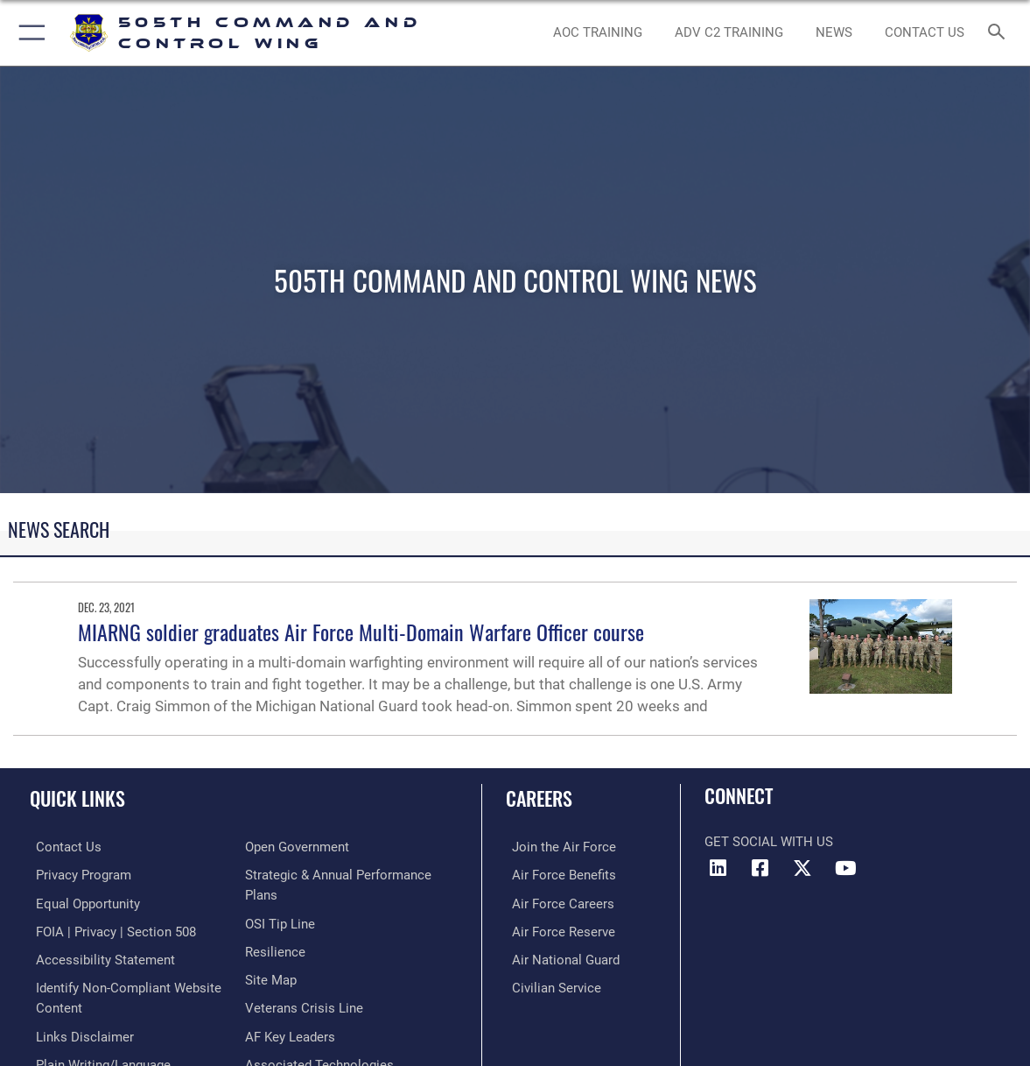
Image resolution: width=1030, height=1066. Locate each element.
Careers (539, 798)
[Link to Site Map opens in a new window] (271, 977)
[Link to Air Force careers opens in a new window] (557, 902)
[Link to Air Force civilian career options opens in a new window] (550, 984)
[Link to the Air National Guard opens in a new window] (559, 957)
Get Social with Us (768, 842)
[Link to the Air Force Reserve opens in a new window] (557, 930)
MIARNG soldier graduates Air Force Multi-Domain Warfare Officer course (361, 631)
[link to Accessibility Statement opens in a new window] (99, 957)
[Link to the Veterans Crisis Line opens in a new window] (304, 1005)
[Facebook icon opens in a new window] (760, 868)
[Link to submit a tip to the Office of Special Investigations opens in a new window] (280, 921)
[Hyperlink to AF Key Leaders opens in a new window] (290, 1032)
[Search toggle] (998, 33)
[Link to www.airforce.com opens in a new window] (558, 847)
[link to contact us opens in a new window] (924, 32)
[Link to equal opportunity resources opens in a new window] (82, 902)
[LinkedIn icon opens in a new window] (717, 868)
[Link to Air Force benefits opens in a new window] (558, 875)
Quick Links (77, 798)
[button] (28, 33)
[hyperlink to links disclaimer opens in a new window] (79, 1032)
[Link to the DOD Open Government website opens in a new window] (297, 847)
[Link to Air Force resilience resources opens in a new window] (275, 949)
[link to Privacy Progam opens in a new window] (77, 875)
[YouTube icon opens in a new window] (845, 868)
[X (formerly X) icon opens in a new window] (802, 868)
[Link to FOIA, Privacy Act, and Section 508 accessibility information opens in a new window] (110, 930)
